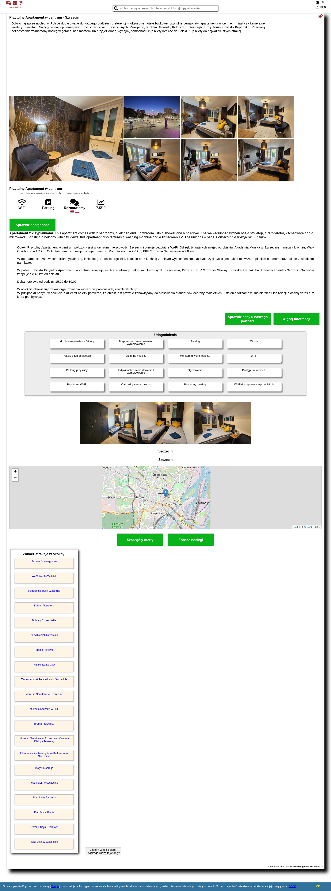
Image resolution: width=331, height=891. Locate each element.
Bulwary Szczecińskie (44, 620)
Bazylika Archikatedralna (44, 635)
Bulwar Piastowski (44, 605)
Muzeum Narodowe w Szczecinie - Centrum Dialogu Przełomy (44, 740)
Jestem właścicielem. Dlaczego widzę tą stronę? (103, 851)
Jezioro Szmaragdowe (44, 561)
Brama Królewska (44, 723)
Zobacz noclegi (191, 540)
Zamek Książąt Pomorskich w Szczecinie (44, 679)
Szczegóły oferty (140, 540)
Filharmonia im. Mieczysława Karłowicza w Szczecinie (44, 755)
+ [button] (15, 472)
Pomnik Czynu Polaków (44, 827)
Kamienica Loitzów (44, 664)
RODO (292, 886)
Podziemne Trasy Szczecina (44, 590)
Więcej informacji (296, 319)
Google (55, 886)
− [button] (15, 478)
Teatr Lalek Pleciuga (44, 797)
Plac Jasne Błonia (44, 812)
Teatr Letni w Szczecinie (44, 841)
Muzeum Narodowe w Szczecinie (44, 694)
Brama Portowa (44, 649)
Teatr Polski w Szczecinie (44, 782)
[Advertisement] (165, 64)
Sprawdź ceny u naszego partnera (248, 319)
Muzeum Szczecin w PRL (44, 708)
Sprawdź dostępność (32, 225)
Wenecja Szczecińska (44, 576)
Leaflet (296, 527)
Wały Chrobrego (44, 768)
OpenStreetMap (312, 527)
